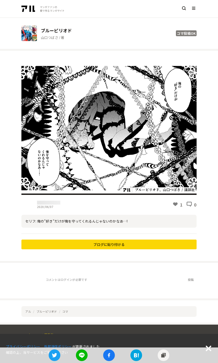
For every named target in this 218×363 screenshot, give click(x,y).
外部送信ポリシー (58, 346)
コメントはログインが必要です (66, 279)
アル (28, 311)
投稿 (191, 279)
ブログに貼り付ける (108, 244)
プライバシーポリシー (23, 346)
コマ (65, 311)
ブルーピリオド (46, 311)
